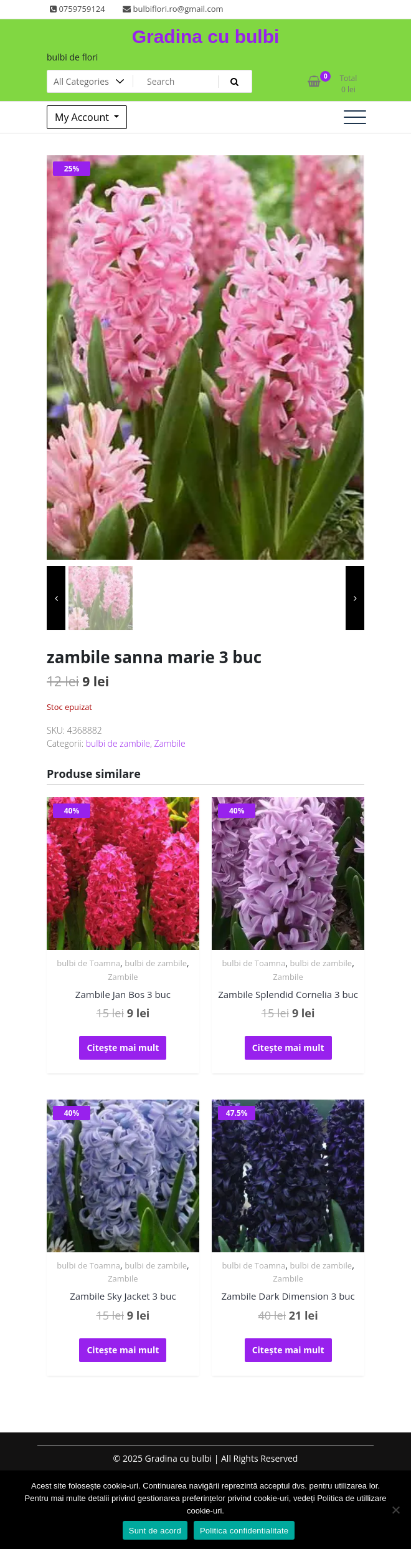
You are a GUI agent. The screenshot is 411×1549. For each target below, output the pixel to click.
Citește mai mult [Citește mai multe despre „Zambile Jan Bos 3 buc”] (123, 1047)
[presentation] (56, 598)
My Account (83, 117)
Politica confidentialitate (244, 1530)
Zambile (170, 743)
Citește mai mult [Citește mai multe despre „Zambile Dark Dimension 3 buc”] (288, 1350)
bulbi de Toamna (88, 963)
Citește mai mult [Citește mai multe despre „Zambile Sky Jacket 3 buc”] (123, 1350)
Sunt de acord (155, 1530)
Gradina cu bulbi (206, 36)
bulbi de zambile (118, 743)
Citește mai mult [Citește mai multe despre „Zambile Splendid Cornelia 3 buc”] (288, 1047)
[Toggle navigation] (355, 117)
